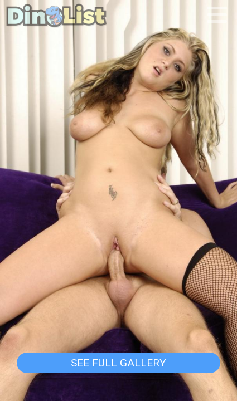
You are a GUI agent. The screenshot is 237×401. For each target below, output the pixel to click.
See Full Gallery (118, 362)
